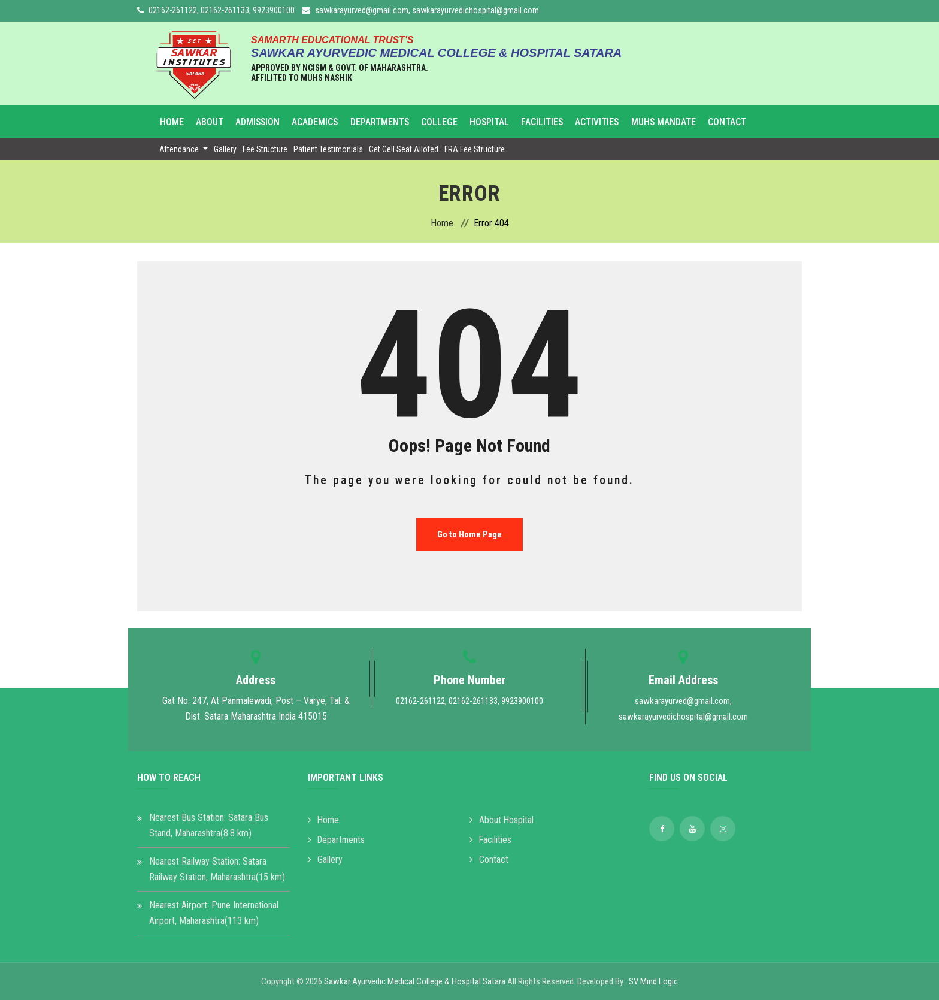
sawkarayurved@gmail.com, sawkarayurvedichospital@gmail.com (427, 10)
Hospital (480, 122)
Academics (310, 122)
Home (173, 122)
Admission (255, 122)
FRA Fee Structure (474, 149)
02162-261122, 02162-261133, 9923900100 (222, 10)
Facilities (531, 122)
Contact (713, 122)
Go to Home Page (469, 534)
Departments (374, 122)
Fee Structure (265, 149)
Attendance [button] (180, 149)
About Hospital (501, 820)
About (209, 122)
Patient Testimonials (328, 149)
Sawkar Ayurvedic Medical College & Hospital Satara (414, 981)
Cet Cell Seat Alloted (403, 149)
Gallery (225, 149)
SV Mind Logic (653, 981)
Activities (585, 122)
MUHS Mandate (651, 122)
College (432, 122)
